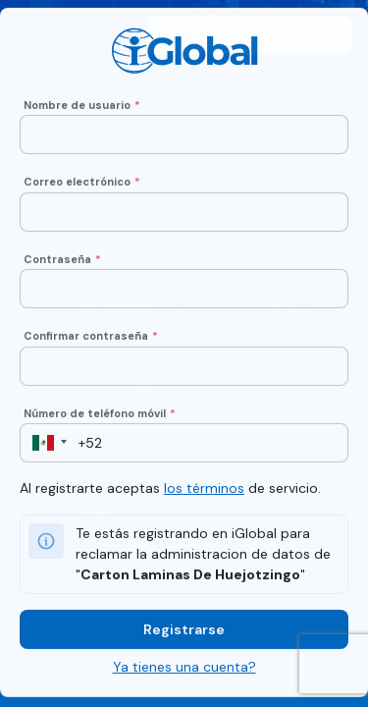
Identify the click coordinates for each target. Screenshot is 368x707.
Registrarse (184, 631)
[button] (44, 444)
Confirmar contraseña (91, 338)
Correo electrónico (82, 183)
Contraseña (62, 261)
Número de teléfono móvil (100, 415)
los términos (204, 490)
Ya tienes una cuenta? (184, 669)
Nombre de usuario (82, 107)
